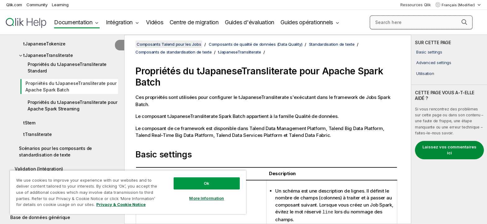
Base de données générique (40, 217)
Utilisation (425, 73)
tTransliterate (37, 134)
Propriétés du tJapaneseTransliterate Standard (67, 67)
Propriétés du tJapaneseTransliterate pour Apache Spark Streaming (72, 105)
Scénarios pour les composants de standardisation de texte (55, 151)
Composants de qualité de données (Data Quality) (256, 44)
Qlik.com (14, 4)
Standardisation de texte (332, 44)
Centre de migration (194, 22)
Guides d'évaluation (249, 22)
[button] (464, 22)
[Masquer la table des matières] (119, 45)
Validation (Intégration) (39, 168)
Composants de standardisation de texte (173, 51)
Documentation (73, 22)
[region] (128, 192)
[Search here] (421, 22)
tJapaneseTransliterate (48, 55)
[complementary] (449, 129)
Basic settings (429, 51)
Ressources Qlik (415, 4)
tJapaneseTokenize (44, 43)
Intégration (119, 22)
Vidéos (154, 22)
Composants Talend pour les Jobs (169, 44)
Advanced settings (433, 62)
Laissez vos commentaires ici (449, 150)
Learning (60, 4)
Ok (206, 183)
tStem (29, 122)
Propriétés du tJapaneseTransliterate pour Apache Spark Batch (71, 86)
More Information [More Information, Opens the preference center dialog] (206, 198)
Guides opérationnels (306, 22)
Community (37, 4)
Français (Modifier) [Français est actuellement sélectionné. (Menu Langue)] (459, 5)
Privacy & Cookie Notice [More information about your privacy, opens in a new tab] (121, 204)
